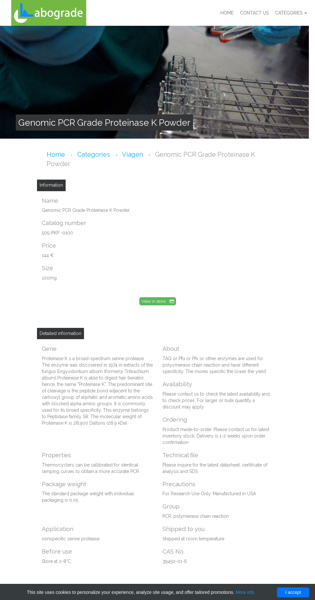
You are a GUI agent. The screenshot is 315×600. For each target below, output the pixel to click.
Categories (291, 12)
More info (245, 592)
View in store (157, 301)
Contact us (254, 12)
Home (227, 12)
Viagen (133, 154)
